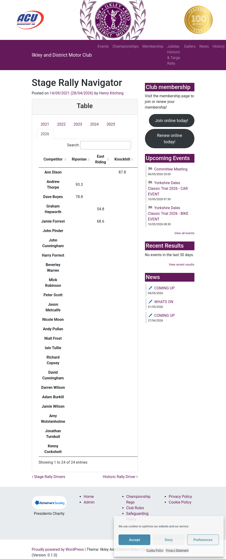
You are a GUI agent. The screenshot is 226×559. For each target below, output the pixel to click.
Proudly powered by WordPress (58, 549)
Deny (169, 540)
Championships (125, 46)
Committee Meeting (171, 169)
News (204, 46)
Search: (99, 145)
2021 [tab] (45, 124)
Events (103, 46)
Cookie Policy (154, 550)
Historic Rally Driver (120, 476)
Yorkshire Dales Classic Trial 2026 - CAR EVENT (168, 188)
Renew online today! (169, 138)
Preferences (203, 540)
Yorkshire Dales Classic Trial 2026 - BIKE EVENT (168, 213)
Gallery (190, 46)
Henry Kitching (111, 93)
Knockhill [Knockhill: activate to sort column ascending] (122, 159)
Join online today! (171, 120)
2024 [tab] (94, 124)
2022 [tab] (61, 124)
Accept (134, 540)
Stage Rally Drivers (48, 476)
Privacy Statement (177, 550)
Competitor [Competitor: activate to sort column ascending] (53, 159)
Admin (89, 502)
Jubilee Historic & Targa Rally (173, 55)
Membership (152, 46)
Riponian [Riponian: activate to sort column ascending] (79, 159)
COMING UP (164, 288)
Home (89, 496)
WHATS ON (163, 302)
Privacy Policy (180, 496)
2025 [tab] (111, 124)
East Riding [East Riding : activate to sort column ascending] (100, 159)
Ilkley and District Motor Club (62, 55)
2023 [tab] (78, 124)
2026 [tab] (45, 134)
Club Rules (135, 508)
